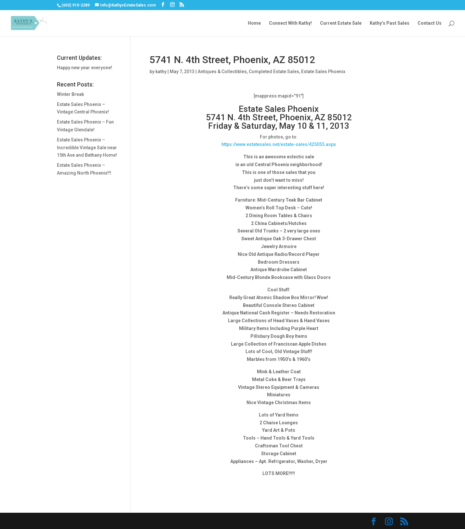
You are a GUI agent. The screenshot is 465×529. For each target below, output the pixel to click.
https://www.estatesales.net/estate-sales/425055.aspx (278, 144)
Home (254, 23)
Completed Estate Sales (274, 71)
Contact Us (430, 23)
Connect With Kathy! (290, 23)
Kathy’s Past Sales (389, 23)
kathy (160, 71)
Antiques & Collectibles (222, 71)
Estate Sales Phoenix (323, 71)
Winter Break (70, 94)
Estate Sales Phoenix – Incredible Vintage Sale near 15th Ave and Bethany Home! (87, 147)
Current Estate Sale (341, 23)
